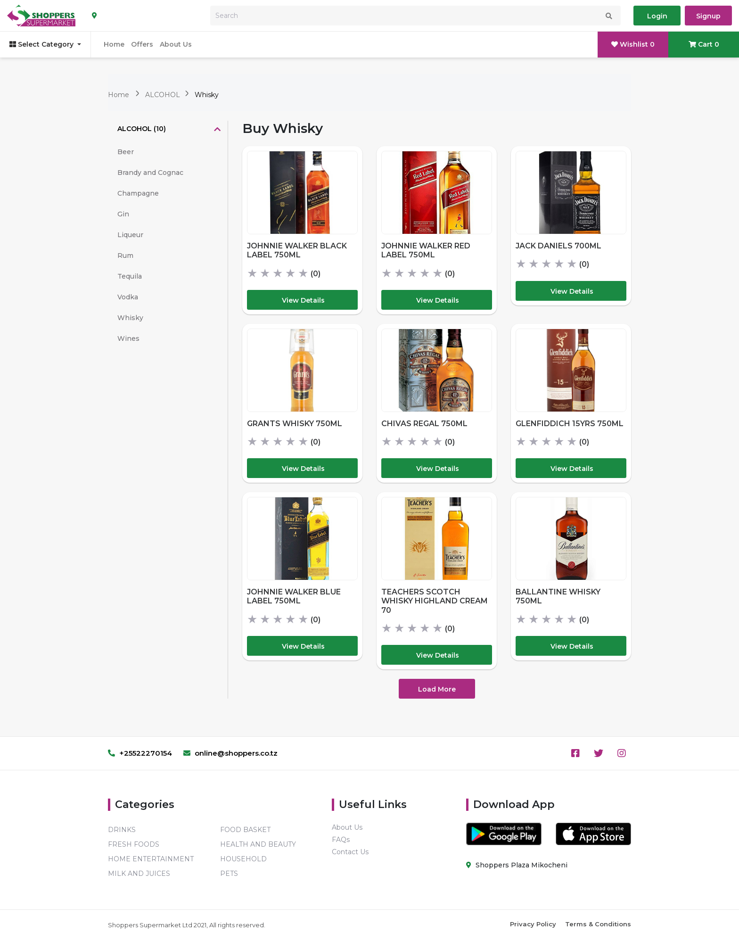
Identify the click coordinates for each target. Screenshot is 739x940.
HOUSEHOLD (243, 859)
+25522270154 (140, 753)
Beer (125, 152)
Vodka (127, 297)
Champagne (138, 193)
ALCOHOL (163, 95)
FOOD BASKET (245, 829)
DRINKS (122, 829)
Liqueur (130, 235)
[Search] (415, 15)
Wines (128, 338)
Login (657, 16)
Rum (125, 255)
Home (114, 44)
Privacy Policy (533, 924)
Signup (708, 16)
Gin (123, 214)
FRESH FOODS (133, 844)
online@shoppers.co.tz (230, 753)
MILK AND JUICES (139, 873)
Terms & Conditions (598, 924)
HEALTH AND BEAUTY (258, 844)
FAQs (341, 839)
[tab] (168, 130)
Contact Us (350, 852)
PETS (229, 873)
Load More (437, 689)
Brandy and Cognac (150, 172)
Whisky (207, 95)
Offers (142, 44)
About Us (176, 44)
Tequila (129, 276)
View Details (303, 300)
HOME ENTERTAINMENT (151, 859)
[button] (168, 130)
